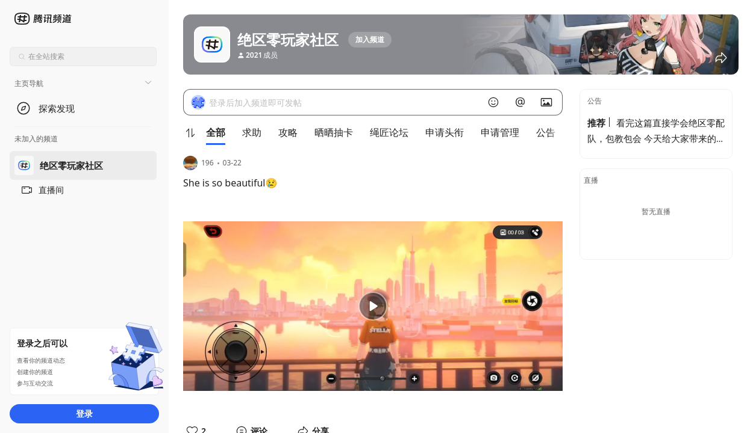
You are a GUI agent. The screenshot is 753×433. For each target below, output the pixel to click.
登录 (84, 413)
